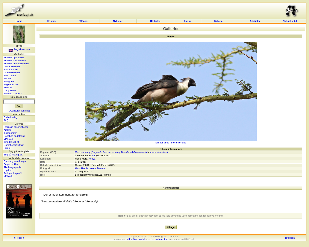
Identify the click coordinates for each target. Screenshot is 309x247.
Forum (187, 21)
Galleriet (218, 21)
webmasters (161, 239)
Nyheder (118, 21)
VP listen (8, 139)
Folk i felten (10, 75)
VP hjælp (8, 176)
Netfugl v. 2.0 (290, 21)
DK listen (155, 21)
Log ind (7, 170)
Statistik (8, 87)
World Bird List (11, 142)
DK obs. (51, 21)
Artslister (255, 21)
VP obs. (83, 21)
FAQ (6, 120)
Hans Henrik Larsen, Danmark (91, 168)
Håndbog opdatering (14, 136)
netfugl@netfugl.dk (136, 239)
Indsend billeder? (13, 93)
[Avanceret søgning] (19, 110)
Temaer (8, 78)
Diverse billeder (12, 72)
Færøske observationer (16, 127)
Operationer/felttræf (14, 145)
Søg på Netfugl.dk (13, 154)
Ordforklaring (10, 117)
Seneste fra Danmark (15, 60)
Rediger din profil (12, 173)
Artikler (7, 130)
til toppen (19, 237)
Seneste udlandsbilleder (16, 63)
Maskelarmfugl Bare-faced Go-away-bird (111, 152)
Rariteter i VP (11, 69)
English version (19, 49)
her (94, 155)
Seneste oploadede (14, 57)
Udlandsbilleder (12, 66)
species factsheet (159, 152)
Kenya (92, 158)
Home (19, 21)
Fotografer (9, 81)
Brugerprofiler (11, 164)
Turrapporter (10, 133)
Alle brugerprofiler (13, 167)
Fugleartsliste (11, 84)
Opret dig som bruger (15, 161)
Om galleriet (10, 90)
